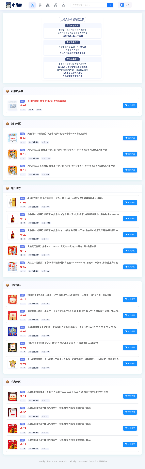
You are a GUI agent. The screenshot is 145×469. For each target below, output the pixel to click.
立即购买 (130, 105)
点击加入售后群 (72, 50)
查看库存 (36, 142)
